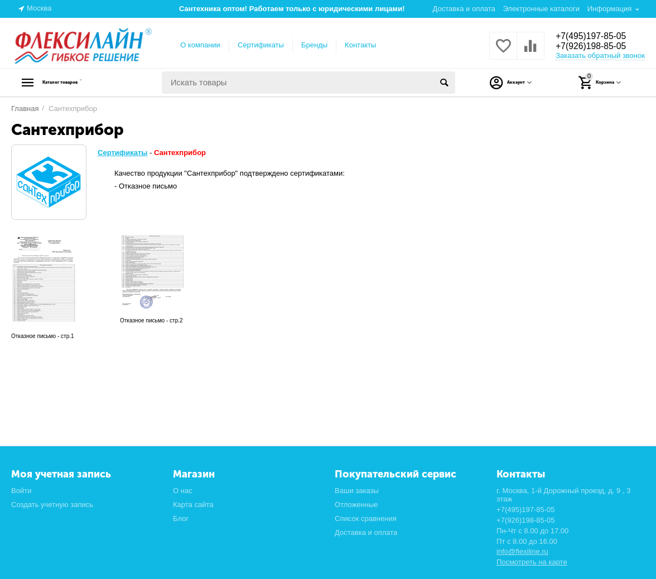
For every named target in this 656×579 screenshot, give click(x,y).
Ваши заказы (357, 490)
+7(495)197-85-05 (596, 35)
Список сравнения (366, 518)
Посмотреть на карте (531, 562)
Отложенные (356, 504)
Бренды (314, 45)
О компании (200, 45)
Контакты (360, 45)
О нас (182, 490)
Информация (609, 8)
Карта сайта (193, 504)
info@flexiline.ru (522, 551)
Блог (181, 518)
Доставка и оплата (464, 8)
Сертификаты (261, 45)
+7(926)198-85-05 (596, 46)
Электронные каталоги (541, 8)
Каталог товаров (81, 82)
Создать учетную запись (52, 504)
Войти (21, 490)
